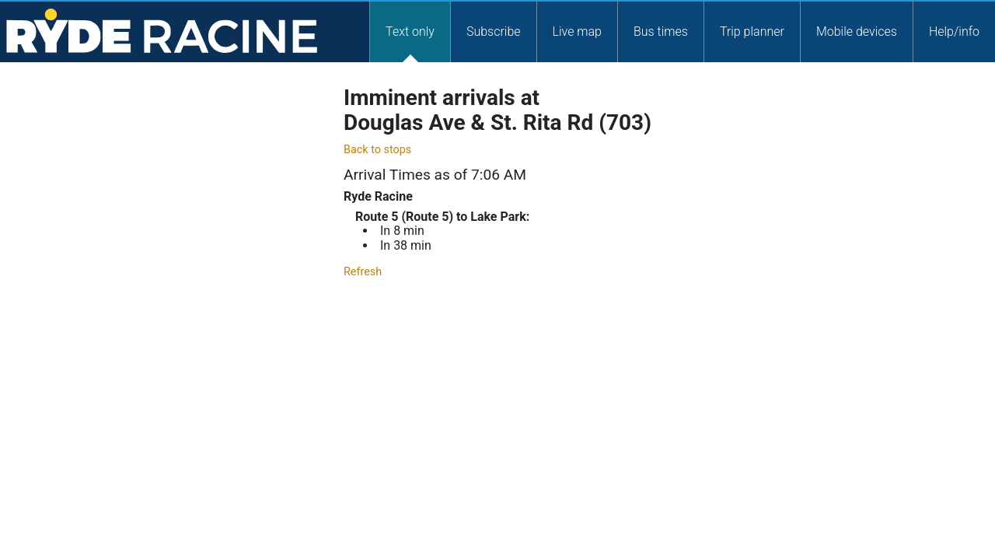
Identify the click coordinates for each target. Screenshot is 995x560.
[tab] (409, 31)
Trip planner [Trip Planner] (752, 30)
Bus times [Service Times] (661, 30)
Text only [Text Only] (410, 30)
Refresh (363, 271)
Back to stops (377, 149)
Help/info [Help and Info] (954, 30)
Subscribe (493, 30)
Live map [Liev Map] (577, 30)
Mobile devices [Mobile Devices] (856, 30)
